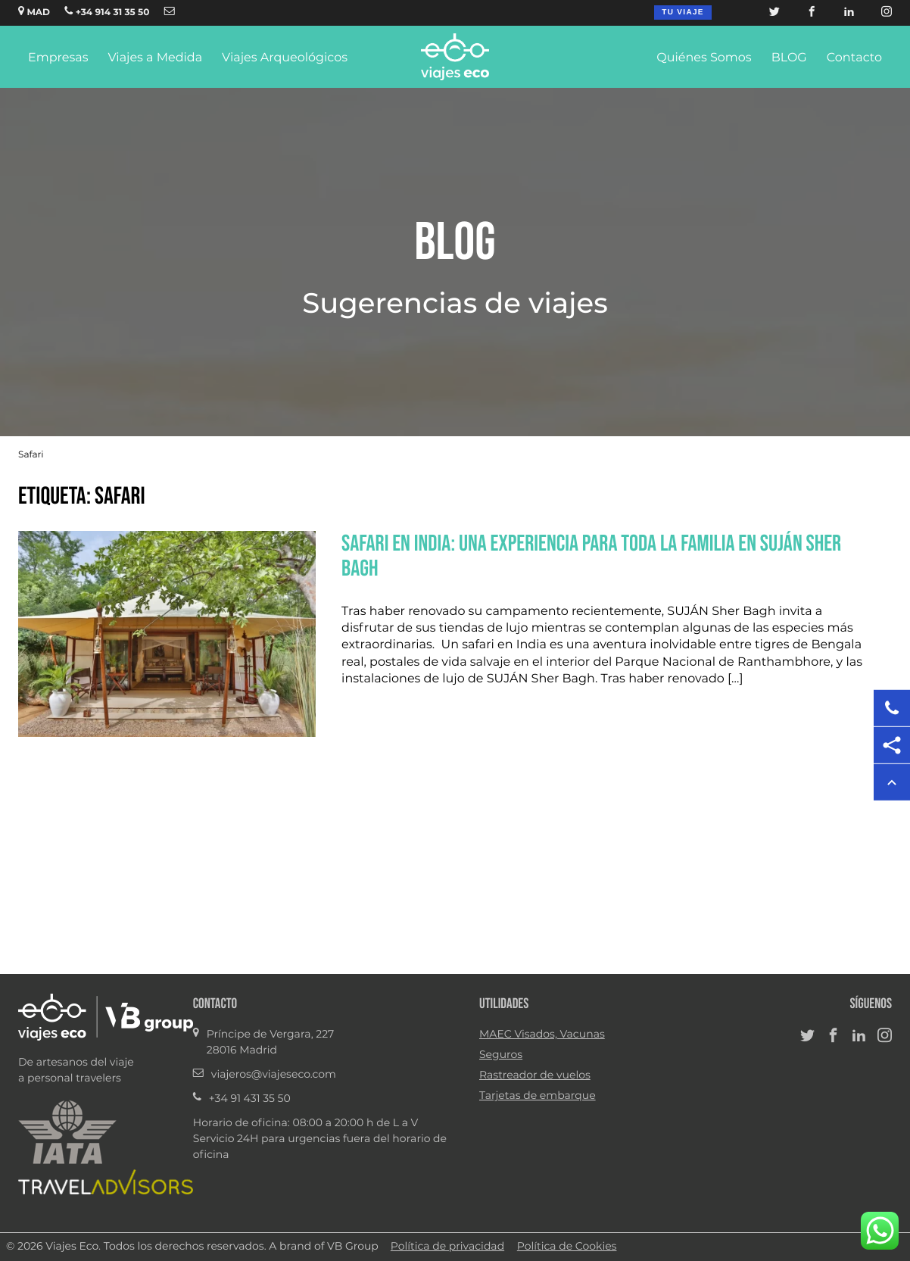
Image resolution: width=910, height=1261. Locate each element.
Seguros (500, 1055)
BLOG (789, 58)
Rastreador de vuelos (535, 1075)
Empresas (58, 58)
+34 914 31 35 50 (106, 11)
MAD (34, 11)
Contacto (854, 58)
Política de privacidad (447, 1246)
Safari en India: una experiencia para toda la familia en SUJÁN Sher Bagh (591, 555)
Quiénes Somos (703, 58)
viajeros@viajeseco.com (273, 1074)
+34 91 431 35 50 (250, 1099)
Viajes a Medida (155, 58)
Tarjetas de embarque (537, 1096)
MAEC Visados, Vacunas (542, 1034)
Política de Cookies (567, 1246)
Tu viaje (682, 12)
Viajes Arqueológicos (284, 58)
